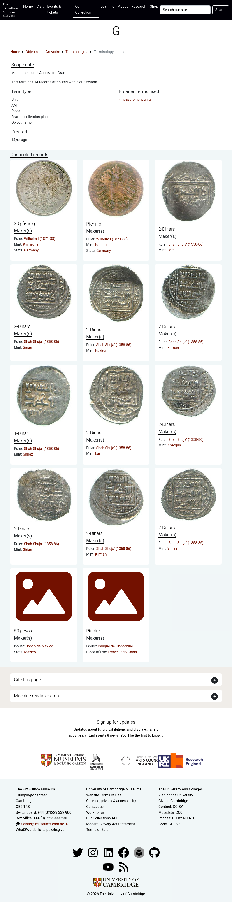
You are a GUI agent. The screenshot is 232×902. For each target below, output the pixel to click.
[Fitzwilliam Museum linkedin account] (124, 852)
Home (29, 6)
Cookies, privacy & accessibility (111, 801)
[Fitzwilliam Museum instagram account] (93, 852)
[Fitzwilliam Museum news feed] (123, 867)
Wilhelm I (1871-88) (39, 239)
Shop (154, 6)
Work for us (95, 812)
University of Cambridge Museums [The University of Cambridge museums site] (114, 789)
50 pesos (23, 631)
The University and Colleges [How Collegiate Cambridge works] (180, 789)
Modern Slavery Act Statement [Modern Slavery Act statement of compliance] (110, 824)
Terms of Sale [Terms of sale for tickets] (97, 830)
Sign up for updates (116, 722)
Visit (40, 6)
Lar (97, 453)
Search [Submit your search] (220, 10)
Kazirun (101, 351)
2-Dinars (166, 229)
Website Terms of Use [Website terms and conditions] (103, 795)
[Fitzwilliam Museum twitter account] (78, 852)
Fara (170, 250)
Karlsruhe (30, 244)
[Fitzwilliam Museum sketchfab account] (139, 852)
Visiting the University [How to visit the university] (175, 795)
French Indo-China (122, 652)
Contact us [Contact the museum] (95, 806)
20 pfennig (24, 223)
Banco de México (39, 646)
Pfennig (93, 224)
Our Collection (83, 9)
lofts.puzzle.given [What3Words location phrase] (52, 830)
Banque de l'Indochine (115, 646)
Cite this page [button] (27, 679)
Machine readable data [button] (36, 696)
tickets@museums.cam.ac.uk (45, 824)
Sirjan (27, 347)
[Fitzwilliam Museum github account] (154, 852)
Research (138, 6)
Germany (31, 250)
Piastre (93, 631)
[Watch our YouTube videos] (108, 867)
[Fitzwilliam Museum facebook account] (108, 852)
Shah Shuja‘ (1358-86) (186, 244)
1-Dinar (21, 433)
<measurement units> (136, 99)
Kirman (173, 348)
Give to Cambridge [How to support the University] (173, 801)
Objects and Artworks (43, 52)
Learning (107, 6)
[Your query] (185, 9)
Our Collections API (101, 818)
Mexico (30, 652)
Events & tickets (54, 9)
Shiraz (28, 454)
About (123, 6)
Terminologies (76, 52)
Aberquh (174, 445)
